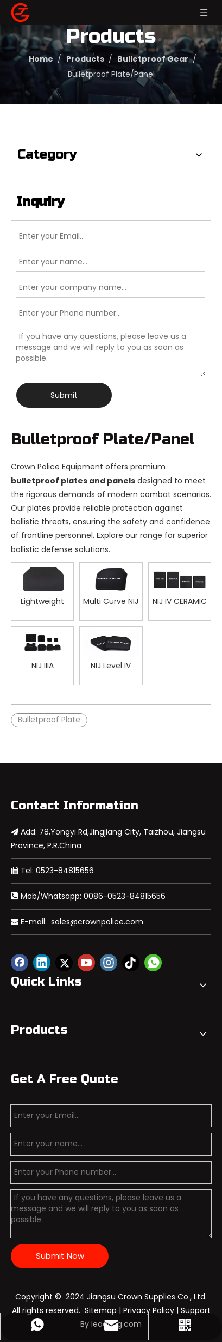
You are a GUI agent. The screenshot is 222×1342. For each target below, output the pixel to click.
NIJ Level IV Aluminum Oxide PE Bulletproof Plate (110, 665)
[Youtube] (86, 962)
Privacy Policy (148, 1310)
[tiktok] (130, 962)
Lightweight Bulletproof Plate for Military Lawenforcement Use (42, 601)
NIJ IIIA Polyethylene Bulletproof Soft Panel (42, 665)
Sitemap (101, 1310)
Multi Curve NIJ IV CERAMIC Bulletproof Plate (110, 601)
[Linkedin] (41, 962)
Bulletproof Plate (49, 719)
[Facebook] (19, 962)
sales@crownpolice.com (97, 921)
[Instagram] (108, 962)
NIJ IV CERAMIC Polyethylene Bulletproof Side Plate (180, 601)
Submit (64, 395)
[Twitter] (64, 962)
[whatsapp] (153, 962)
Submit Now (60, 1255)
